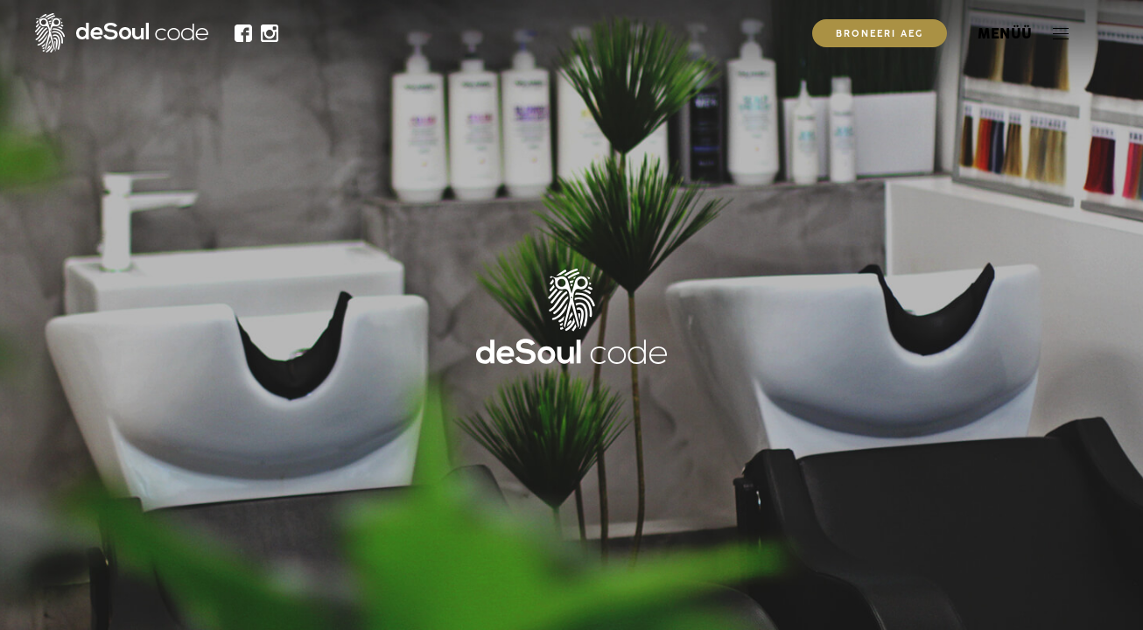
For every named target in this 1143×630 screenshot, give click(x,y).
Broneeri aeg (879, 34)
